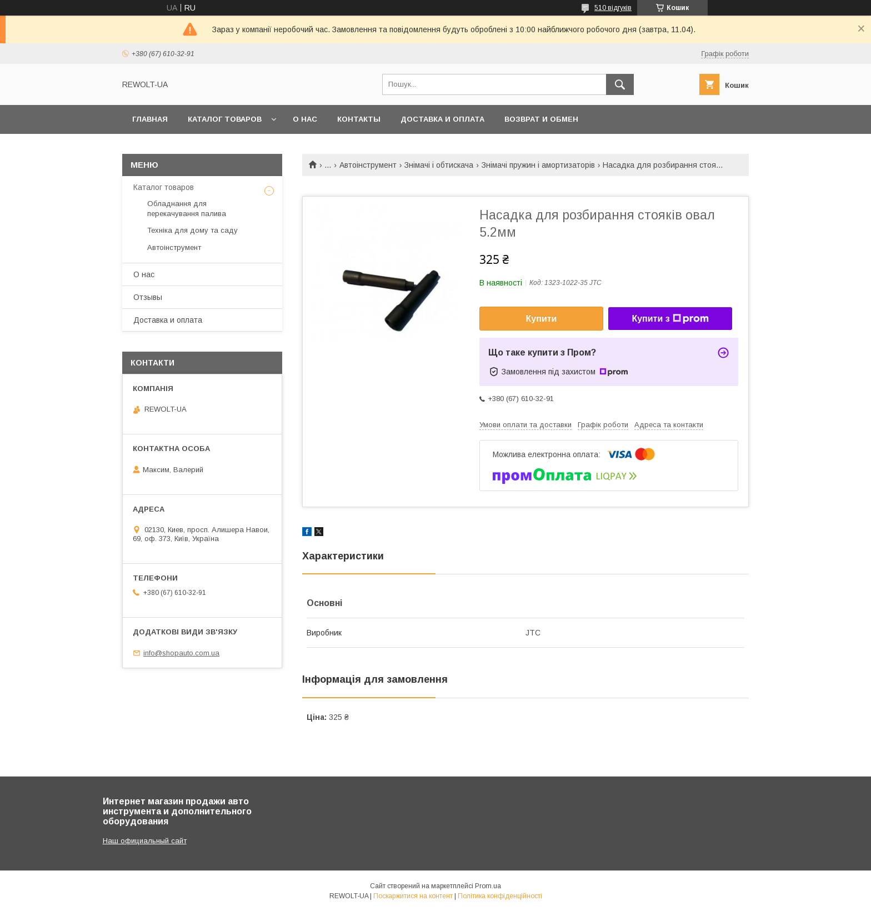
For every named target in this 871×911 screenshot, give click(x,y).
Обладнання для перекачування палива (186, 208)
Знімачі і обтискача (438, 165)
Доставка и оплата (442, 119)
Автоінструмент (368, 165)
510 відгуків (613, 8)
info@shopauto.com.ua (181, 653)
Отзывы (147, 297)
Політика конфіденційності (500, 896)
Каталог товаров (225, 119)
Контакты (359, 119)
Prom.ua (488, 886)
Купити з (670, 319)
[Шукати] (620, 84)
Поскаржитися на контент (413, 896)
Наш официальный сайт (145, 841)
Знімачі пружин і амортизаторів (538, 165)
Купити (541, 318)
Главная (150, 119)
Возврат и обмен (541, 119)
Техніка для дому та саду (192, 230)
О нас (305, 119)
